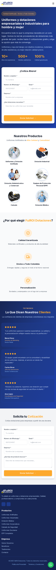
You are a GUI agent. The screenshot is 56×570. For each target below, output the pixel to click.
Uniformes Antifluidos (10, 515)
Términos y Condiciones (36, 564)
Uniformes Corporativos (10, 524)
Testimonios (6, 549)
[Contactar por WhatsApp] (51, 565)
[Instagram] (9, 504)
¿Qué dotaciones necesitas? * (14, 102)
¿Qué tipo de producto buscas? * (15, 457)
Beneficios (5, 546)
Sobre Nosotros (8, 543)
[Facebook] (3, 504)
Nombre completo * (10, 76)
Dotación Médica (8, 521)
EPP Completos (7, 533)
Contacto (5, 552)
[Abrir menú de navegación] (53, 3)
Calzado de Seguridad (10, 527)
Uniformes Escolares (9, 530)
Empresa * (7, 93)
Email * (31, 84)
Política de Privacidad (19, 564)
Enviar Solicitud (28, 118)
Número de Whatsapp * (12, 84)
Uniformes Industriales (10, 518)
